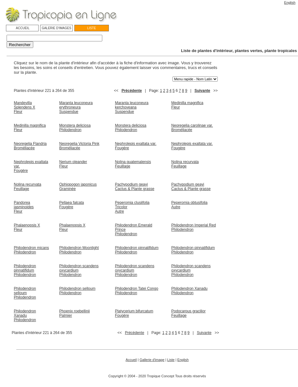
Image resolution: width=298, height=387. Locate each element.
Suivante (202, 90)
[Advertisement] (115, 342)
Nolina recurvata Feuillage (185, 164)
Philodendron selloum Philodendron (25, 293)
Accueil (131, 360)
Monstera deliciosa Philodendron (75, 127)
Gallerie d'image (152, 360)
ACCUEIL (22, 28)
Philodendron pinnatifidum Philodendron (136, 250)
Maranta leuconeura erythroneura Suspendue (76, 107)
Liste (170, 360)
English (289, 2)
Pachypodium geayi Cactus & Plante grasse (134, 186)
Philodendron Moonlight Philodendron (79, 250)
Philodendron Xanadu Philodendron (189, 290)
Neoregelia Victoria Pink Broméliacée (79, 145)
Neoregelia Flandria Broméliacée (30, 145)
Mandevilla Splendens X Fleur (24, 107)
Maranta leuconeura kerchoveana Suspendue (131, 107)
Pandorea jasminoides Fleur (24, 207)
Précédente (131, 90)
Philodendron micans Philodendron (31, 250)
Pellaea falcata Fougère (71, 204)
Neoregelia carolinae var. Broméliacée (192, 127)
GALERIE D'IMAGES (56, 28)
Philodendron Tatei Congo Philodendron (136, 290)
